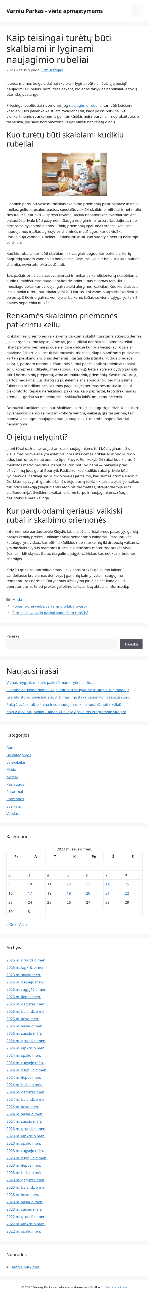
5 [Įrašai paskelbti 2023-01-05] (68, 874)
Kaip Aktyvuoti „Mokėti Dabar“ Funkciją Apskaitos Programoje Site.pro (66, 711)
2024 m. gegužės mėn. (25, 1091)
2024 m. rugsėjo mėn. (25, 1062)
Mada (17, 599)
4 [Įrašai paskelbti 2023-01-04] (48, 874)
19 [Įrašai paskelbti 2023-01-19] (69, 893)
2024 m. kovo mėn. (22, 1106)
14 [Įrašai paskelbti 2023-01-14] (107, 883)
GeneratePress (116, 1287)
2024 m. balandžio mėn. (27, 1099)
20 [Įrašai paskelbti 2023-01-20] (88, 893)
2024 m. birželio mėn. (25, 1084)
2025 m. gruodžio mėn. (26, 960)
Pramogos (15, 798)
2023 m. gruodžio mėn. (26, 1128)
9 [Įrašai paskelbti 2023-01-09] (9, 883)
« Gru (11, 924)
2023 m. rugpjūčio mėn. (26, 1157)
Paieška (13, 636)
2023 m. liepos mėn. (23, 1165)
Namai (12, 776)
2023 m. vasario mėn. (24, 1201)
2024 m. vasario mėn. (24, 1113)
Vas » (23, 924)
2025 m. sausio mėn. (24, 1033)
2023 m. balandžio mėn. (27, 1187)
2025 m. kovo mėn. (22, 1018)
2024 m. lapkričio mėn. (25, 1048)
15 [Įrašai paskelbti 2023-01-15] (127, 883)
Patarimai (14, 791)
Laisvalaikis (16, 762)
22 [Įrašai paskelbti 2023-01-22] (127, 893)
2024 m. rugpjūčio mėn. (26, 1069)
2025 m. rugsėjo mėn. (25, 982)
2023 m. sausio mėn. (24, 1209)
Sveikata (13, 806)
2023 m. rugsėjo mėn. (25, 1150)
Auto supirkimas (26, 1266)
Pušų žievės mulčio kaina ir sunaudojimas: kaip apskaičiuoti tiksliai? (64, 704)
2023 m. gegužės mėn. (25, 1179)
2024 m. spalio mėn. (23, 1055)
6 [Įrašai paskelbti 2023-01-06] (87, 874)
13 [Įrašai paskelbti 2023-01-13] (88, 883)
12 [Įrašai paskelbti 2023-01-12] (69, 883)
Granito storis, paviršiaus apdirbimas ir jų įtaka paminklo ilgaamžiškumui (69, 697)
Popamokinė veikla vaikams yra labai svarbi (49, 606)
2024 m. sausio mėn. (24, 1121)
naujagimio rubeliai (85, 105)
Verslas (12, 813)
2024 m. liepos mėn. (23, 1077)
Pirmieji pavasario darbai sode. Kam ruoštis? (50, 612)
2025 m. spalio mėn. (23, 974)
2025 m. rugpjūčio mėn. (26, 989)
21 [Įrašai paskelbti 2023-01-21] (107, 893)
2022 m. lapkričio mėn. (25, 1223)
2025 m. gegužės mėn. (25, 1004)
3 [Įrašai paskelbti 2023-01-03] (29, 874)
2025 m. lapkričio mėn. (25, 967)
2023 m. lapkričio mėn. (25, 1135)
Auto (10, 747)
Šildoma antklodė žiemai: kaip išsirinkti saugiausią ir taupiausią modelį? (67, 689)
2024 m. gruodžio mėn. (26, 1040)
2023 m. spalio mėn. (23, 1143)
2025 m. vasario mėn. (24, 1026)
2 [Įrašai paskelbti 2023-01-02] (9, 874)
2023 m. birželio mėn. (25, 1172)
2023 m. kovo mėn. (22, 1194)
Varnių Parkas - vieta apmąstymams (54, 10)
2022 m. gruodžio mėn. (26, 1216)
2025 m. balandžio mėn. (27, 1011)
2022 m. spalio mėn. (23, 1231)
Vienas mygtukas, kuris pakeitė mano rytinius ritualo (51, 682)
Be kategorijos (18, 754)
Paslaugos (15, 784)
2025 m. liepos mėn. (23, 996)
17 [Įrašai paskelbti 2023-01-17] (30, 893)
